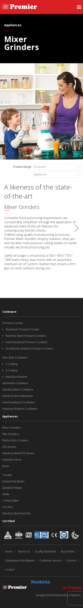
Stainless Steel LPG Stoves (18, 453)
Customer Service (50, 560)
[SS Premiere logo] (20, 7)
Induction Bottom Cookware (20, 409)
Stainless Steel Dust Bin (16, 513)
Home (9, 551)
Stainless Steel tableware (17, 396)
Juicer (5, 466)
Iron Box (7, 507)
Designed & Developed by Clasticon (58, 595)
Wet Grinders (10, 434)
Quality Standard (45, 551)
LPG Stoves (9, 447)
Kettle (5, 494)
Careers (71, 560)
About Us (24, 551)
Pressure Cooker (12, 323)
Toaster (7, 475)
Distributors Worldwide (19, 560)
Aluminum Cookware (15, 383)
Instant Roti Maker (13, 481)
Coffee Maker (10, 500)
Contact (10, 569)
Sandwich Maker (12, 488)
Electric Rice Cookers (15, 440)
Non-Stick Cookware (14, 357)
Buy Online (67, 551)
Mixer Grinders (11, 428)
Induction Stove (12, 459)
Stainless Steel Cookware (17, 389)
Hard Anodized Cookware (18, 402)
